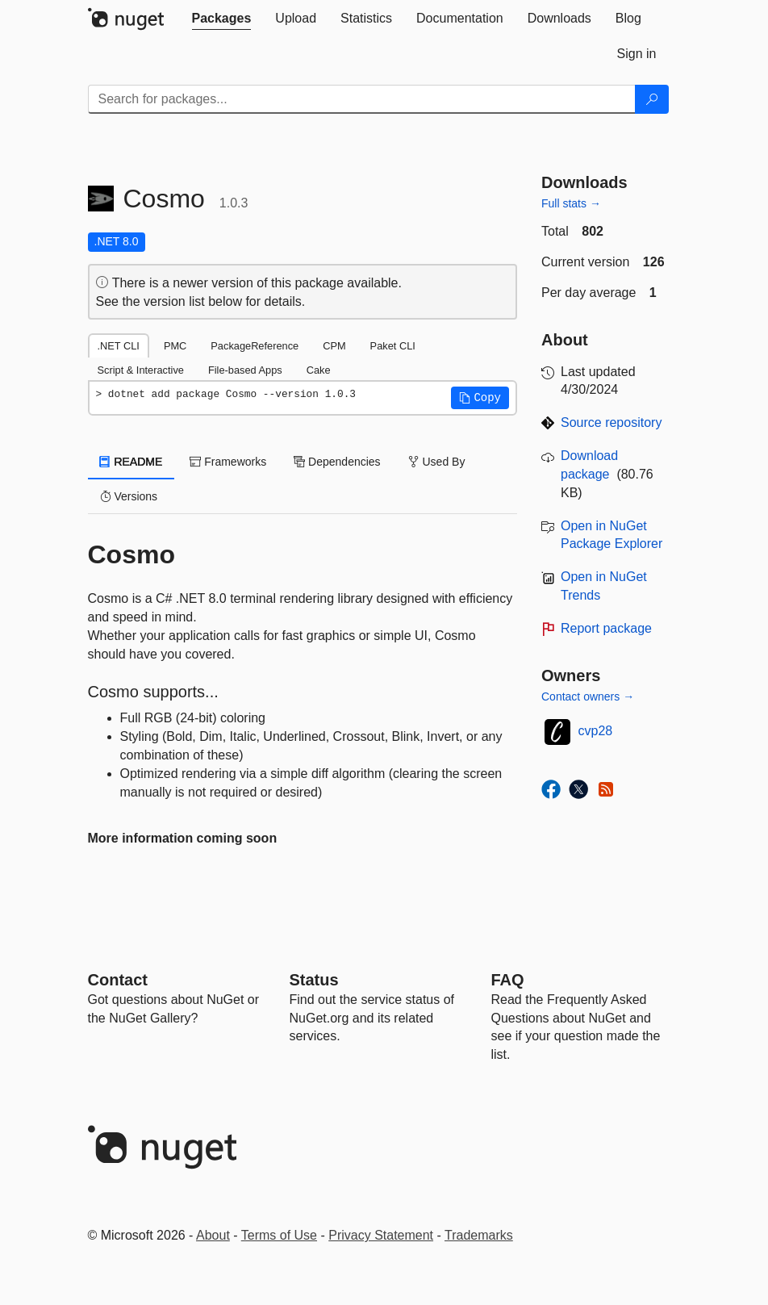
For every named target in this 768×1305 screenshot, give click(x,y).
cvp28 (595, 731)
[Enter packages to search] (362, 99)
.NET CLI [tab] (119, 346)
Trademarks (479, 1235)
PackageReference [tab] (254, 346)
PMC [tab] (175, 346)
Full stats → (571, 203)
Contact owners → (587, 696)
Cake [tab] (319, 370)
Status (314, 980)
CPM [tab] (334, 346)
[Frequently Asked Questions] (507, 980)
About (213, 1235)
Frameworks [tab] (228, 462)
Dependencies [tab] (337, 462)
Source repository (611, 422)
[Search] (652, 99)
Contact (118, 980)
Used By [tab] (436, 462)
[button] (480, 398)
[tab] (222, 18)
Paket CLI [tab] (392, 346)
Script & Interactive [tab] (141, 370)
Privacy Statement (380, 1235)
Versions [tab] (129, 496)
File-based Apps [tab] (245, 370)
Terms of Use (279, 1235)
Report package (606, 628)
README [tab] (131, 462)
